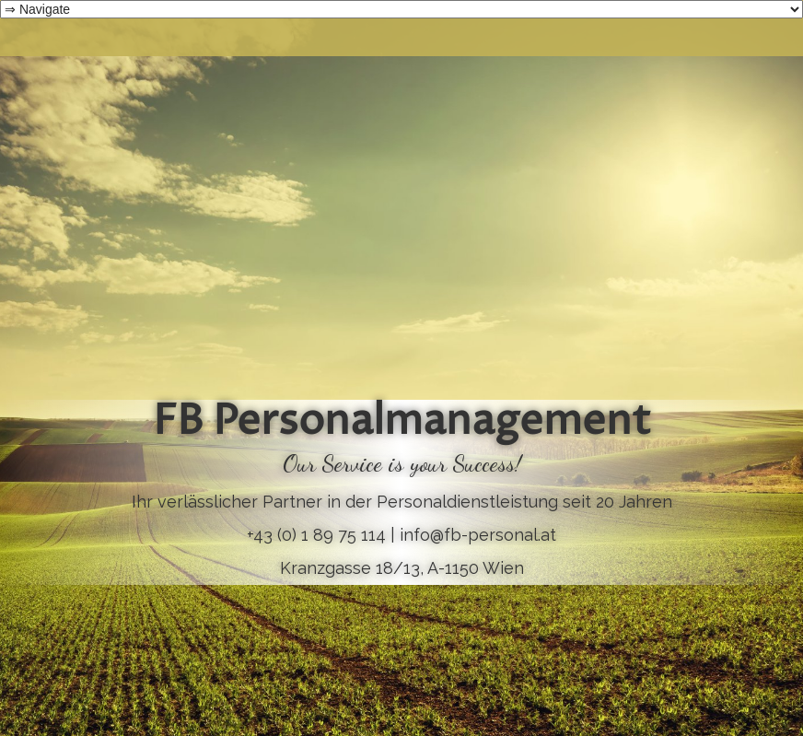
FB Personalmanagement (402, 423)
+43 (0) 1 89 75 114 (316, 534)
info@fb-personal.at (478, 534)
